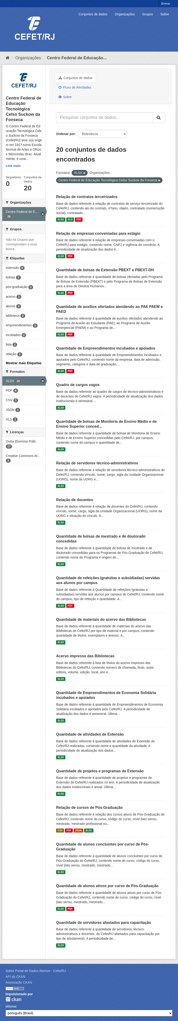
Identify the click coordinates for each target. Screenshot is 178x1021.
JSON (78, 830)
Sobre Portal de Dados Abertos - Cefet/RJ (36, 971)
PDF (78, 219)
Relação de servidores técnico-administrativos (97, 463)
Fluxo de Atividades (75, 87)
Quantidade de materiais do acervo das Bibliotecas (101, 619)
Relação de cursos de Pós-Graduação (89, 808)
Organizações (125, 14)
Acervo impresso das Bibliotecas (85, 656)
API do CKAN (15, 976)
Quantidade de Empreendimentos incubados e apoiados (105, 348)
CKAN (13, 999)
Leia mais (13, 166)
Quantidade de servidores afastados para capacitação (103, 923)
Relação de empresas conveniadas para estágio (98, 233)
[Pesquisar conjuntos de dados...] (104, 117)
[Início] (8, 58)
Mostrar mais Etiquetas (23, 363)
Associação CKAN (19, 982)
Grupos (147, 14)
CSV (60, 830)
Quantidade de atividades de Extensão (90, 734)
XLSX (60, 219)
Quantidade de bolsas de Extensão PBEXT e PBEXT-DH (105, 270)
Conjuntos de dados (93, 14)
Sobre (164, 14)
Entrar (165, 3)
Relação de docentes (74, 500)
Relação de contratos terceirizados (87, 197)
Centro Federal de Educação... (77, 58)
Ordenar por (65, 134)
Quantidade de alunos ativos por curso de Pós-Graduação (107, 886)
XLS (70, 219)
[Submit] (159, 117)
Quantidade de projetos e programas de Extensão (100, 771)
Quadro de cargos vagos (78, 385)
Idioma (11, 1006)
